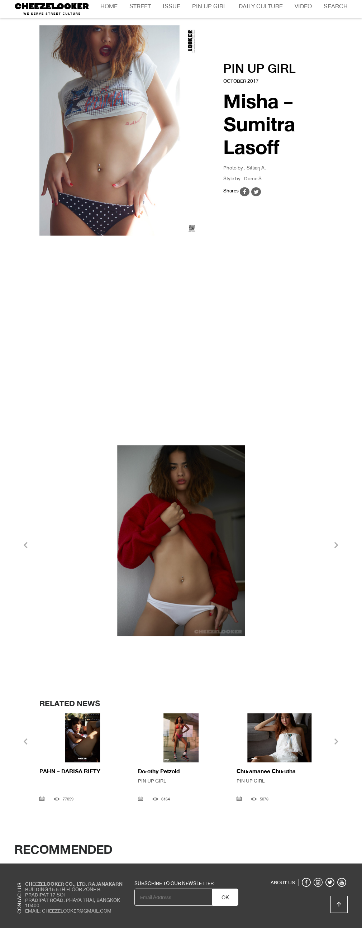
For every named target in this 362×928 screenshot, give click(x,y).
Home (109, 6)
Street (140, 6)
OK (225, 897)
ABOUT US (283, 882)
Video (303, 6)
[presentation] (25, 546)
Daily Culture (261, 6)
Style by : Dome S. (243, 178)
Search (336, 6)
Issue (171, 6)
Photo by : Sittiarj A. (244, 167)
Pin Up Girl (209, 6)
